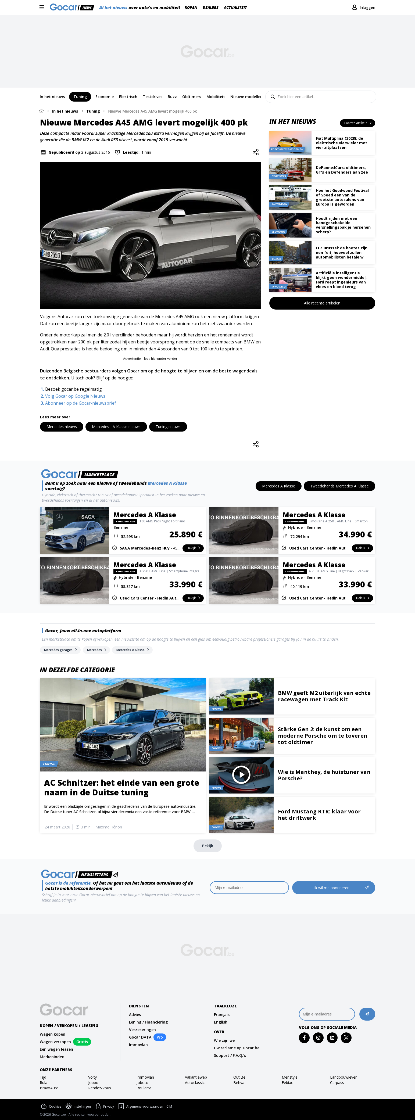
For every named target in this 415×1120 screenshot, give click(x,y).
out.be (239, 1077)
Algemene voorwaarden (140, 1107)
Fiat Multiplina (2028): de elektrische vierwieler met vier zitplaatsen (341, 143)
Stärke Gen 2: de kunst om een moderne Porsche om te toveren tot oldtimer (322, 736)
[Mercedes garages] (60, 650)
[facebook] (304, 1037)
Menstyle (290, 1077)
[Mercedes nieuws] (61, 427)
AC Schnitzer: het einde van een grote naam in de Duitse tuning (121, 787)
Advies (135, 1014)
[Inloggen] (362, 7)
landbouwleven (343, 1077)
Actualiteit (235, 7)
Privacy (104, 1107)
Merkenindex (52, 1056)
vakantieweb (196, 1077)
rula (43, 1082)
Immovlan (138, 1044)
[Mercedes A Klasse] (279, 486)
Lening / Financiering (148, 1022)
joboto (142, 1082)
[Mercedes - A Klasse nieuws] (116, 427)
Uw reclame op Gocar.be (236, 1047)
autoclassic (195, 1082)
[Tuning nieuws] (168, 427)
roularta (144, 1087)
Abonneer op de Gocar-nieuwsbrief (80, 403)
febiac (287, 1082)
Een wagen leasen (56, 1049)
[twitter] (346, 1037)
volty (92, 1077)
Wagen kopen (52, 1034)
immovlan (145, 1077)
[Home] (41, 110)
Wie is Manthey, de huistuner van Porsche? (324, 775)
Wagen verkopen (55, 1041)
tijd (43, 1077)
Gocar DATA (140, 1037)
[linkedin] (332, 1037)
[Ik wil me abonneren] (333, 887)
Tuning (93, 111)
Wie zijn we (224, 1040)
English (220, 1022)
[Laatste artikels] (357, 123)
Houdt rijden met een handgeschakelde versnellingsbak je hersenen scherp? (343, 225)
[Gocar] (73, 7)
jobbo (93, 1082)
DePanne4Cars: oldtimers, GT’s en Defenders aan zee (342, 170)
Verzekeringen (142, 1029)
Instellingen (78, 1107)
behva (238, 1082)
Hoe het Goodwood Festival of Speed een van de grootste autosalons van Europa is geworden (342, 197)
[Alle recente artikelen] (322, 303)
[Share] (256, 152)
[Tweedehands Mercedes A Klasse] (339, 486)
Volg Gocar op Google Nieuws (75, 396)
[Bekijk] (208, 845)
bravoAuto (49, 1087)
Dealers (211, 7)
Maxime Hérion (108, 827)
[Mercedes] (96, 650)
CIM (169, 1106)
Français (222, 1014)
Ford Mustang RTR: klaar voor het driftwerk (319, 814)
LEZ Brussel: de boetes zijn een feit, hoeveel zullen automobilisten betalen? (341, 252)
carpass (337, 1082)
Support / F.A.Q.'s (230, 1055)
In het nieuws (65, 111)
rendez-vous (99, 1087)
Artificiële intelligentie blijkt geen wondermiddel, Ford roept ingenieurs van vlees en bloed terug (341, 279)
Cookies (50, 1107)
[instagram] (318, 1037)
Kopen (191, 7)
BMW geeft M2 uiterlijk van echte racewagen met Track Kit (324, 696)
